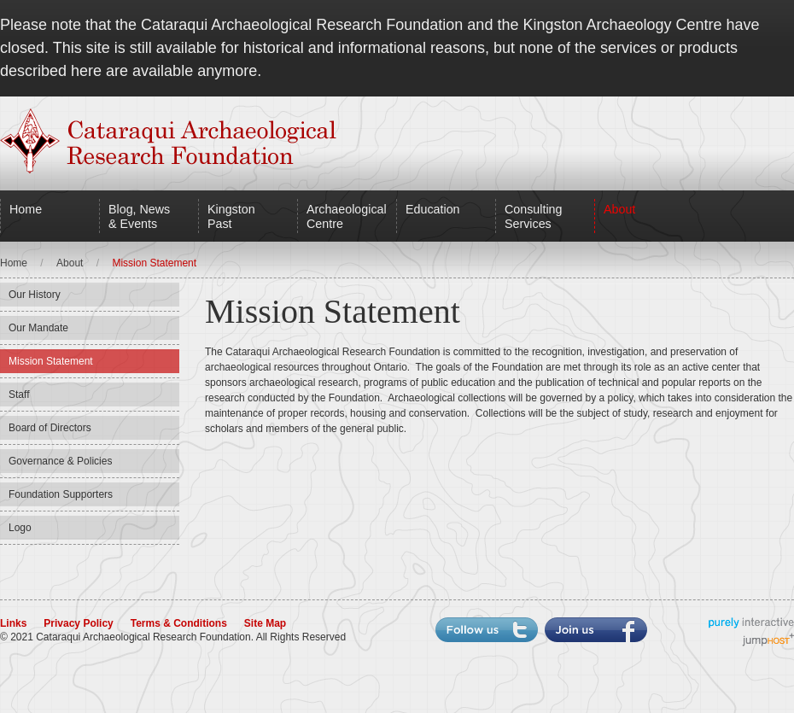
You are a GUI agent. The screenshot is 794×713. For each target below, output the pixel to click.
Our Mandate (38, 328)
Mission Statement (51, 361)
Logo (20, 528)
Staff (19, 394)
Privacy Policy (78, 623)
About (619, 209)
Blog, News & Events (139, 216)
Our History (35, 295)
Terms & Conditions (179, 623)
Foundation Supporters (61, 494)
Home (25, 209)
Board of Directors (50, 428)
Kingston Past (231, 216)
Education (433, 209)
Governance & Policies (60, 461)
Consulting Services (533, 216)
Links (13, 623)
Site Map (265, 623)
